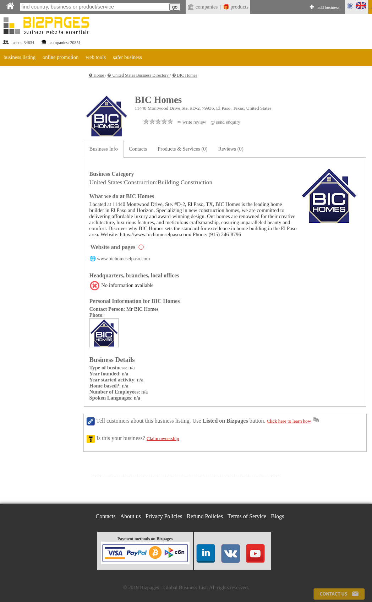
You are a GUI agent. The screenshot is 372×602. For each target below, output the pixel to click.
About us (130, 516)
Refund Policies (205, 516)
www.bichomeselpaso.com (123, 258)
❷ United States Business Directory (138, 75)
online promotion (60, 57)
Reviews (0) (231, 149)
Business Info (103, 149)
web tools (96, 57)
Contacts (138, 149)
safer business (127, 57)
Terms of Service (247, 516)
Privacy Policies (164, 516)
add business (328, 7)
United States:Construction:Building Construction (151, 182)
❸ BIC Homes (184, 75)
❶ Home (97, 75)
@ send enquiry (225, 122)
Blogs (277, 516)
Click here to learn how (289, 421)
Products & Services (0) (182, 149)
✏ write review (191, 122)
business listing (19, 57)
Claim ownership (163, 438)
